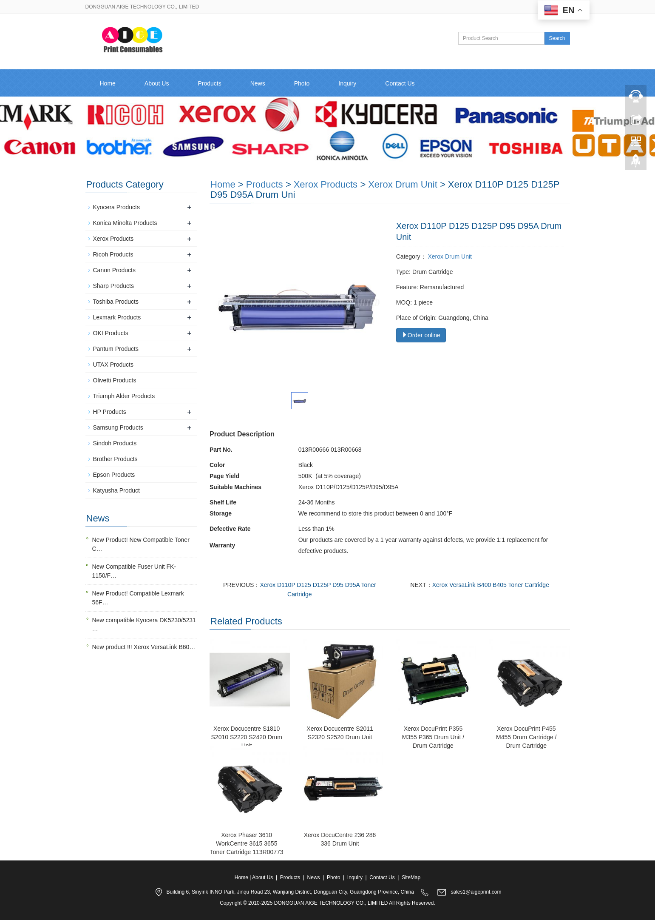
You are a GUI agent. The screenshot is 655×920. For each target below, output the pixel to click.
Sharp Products (113, 285)
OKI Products (110, 333)
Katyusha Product (116, 490)
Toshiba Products (116, 301)
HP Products (109, 411)
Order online (421, 335)
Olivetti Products (114, 380)
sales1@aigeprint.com (476, 892)
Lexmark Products (117, 317)
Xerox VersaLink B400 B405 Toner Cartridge (490, 584)
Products (209, 83)
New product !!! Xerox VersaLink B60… (144, 647)
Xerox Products (325, 184)
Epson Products (114, 474)
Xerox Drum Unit (402, 184)
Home (108, 83)
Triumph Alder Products (124, 396)
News (257, 83)
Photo (302, 83)
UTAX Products (113, 364)
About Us (157, 83)
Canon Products (114, 270)
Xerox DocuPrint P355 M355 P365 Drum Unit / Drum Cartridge (433, 737)
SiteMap (411, 877)
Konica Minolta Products (125, 222)
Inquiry (347, 83)
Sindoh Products (115, 443)
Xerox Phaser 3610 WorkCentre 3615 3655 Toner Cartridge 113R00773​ (247, 843)
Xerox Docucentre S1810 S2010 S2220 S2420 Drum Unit (246, 737)
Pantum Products (116, 348)
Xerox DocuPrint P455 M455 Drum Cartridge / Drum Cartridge (526, 737)
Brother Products (115, 459)
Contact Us (399, 83)
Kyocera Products (116, 207)
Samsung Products (118, 427)
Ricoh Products (113, 254)
